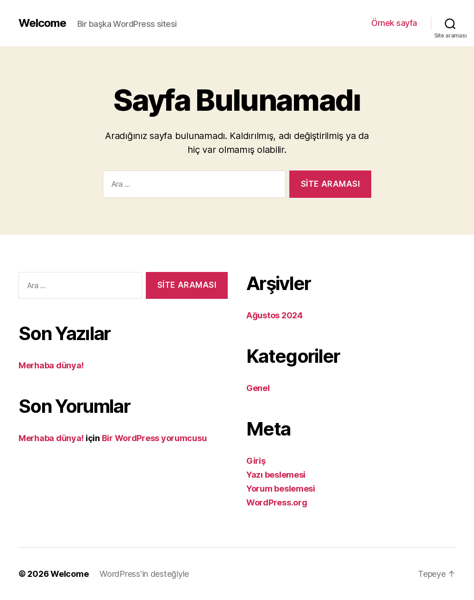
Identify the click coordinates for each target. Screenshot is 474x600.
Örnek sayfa (394, 23)
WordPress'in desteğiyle (144, 574)
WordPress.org (276, 502)
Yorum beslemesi (280, 488)
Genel (258, 388)
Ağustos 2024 (274, 315)
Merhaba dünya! (51, 365)
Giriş (256, 461)
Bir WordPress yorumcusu (154, 438)
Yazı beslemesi (276, 475)
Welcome (42, 23)
